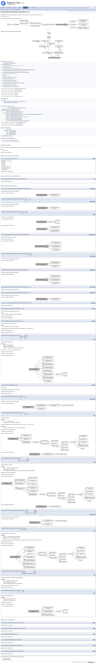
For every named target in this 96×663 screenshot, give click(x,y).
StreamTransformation (18, 96)
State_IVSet (15, 101)
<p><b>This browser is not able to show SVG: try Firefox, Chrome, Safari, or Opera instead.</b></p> (48, 24)
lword (7, 133)
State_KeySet (10, 101)
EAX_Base (17, 191)
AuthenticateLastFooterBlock (15, 120)
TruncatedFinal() (4, 539)
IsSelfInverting (5, 67)
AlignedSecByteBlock (4, 622)
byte (12, 69)
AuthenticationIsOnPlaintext (14, 111)
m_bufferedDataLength (12, 130)
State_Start (6, 101)
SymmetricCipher (6, 109)
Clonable (16, 94)
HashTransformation (18, 91)
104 (7, 353)
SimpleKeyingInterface (20, 123)
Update (4, 80)
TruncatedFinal (5, 85)
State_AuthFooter (15, 102)
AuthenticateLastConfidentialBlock (16, 119)
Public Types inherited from (9, 140)
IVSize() (32, 424)
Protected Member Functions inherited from (13, 122)
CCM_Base (12, 191)
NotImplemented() (6, 427)
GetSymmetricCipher (13, 109)
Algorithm (16, 93)
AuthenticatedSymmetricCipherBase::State (10, 158)
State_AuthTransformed (8, 102)
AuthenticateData (13, 107)
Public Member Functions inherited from (13, 88)
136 (7, 543)
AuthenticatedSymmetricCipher (20, 88)
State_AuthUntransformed (21, 101)
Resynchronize (5, 77)
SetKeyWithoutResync (13, 114)
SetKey (4, 72)
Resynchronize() (4, 424)
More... (42, 14)
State (4, 100)
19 (6, 152)
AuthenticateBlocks (13, 116)
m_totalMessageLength (12, 133)
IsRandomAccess (6, 64)
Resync (11, 115)
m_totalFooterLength (12, 134)
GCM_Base (8, 191)
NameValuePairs (23, 72)
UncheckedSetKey (6, 69)
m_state (10, 129)
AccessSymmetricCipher (14, 110)
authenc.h (7, 16)
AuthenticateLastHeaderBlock (15, 118)
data (21, 107)
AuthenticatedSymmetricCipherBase (9, 63)
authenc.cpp (12, 217)
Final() (9, 539)
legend (48, 59)
